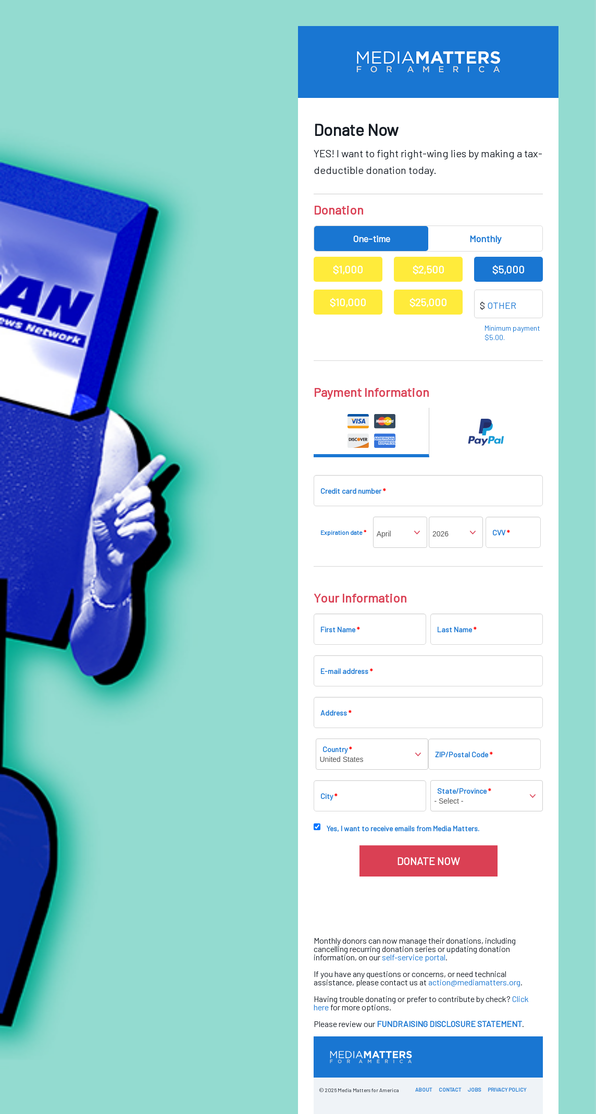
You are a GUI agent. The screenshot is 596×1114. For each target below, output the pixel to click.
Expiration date (343, 532)
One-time (371, 238)
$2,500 (428, 269)
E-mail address (346, 671)
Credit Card (371, 432)
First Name (339, 629)
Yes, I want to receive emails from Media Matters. (403, 828)
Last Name (456, 629)
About (423, 1089)
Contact (450, 1089)
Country (337, 749)
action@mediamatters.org (474, 982)
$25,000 (428, 302)
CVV (501, 532)
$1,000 (348, 269)
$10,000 (348, 302)
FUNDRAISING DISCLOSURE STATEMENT (449, 1024)
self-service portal (413, 957)
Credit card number (353, 490)
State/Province (464, 790)
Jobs (474, 1089)
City (328, 796)
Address (335, 712)
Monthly (485, 238)
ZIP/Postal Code (463, 754)
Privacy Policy (507, 1089)
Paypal (486, 432)
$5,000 (508, 269)
